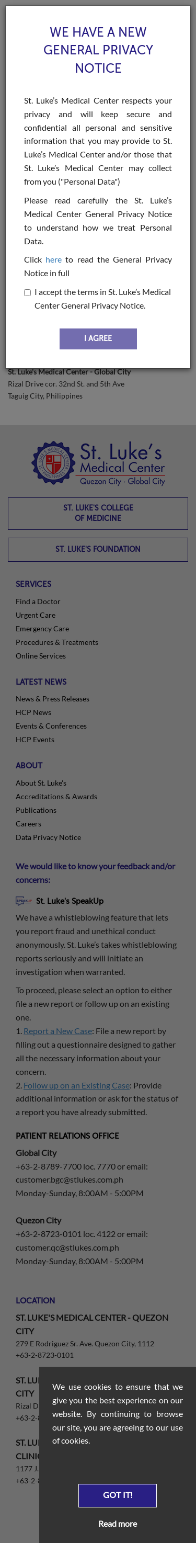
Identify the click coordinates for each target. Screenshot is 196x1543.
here (53, 259)
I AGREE (98, 339)
